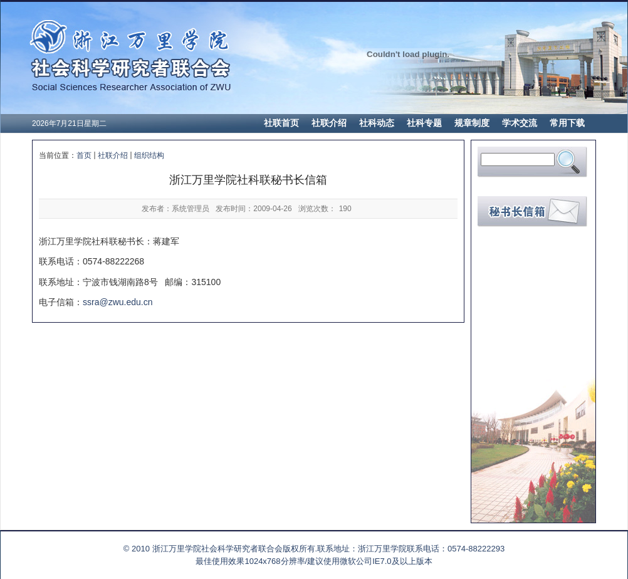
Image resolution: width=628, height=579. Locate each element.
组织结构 (149, 155)
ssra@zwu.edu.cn (117, 302)
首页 (84, 155)
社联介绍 (113, 155)
